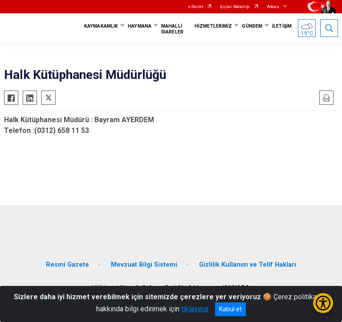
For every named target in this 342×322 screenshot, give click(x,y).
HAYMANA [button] (139, 26)
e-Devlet (195, 6)
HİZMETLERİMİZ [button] (213, 26)
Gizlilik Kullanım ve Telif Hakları (247, 264)
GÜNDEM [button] (252, 26)
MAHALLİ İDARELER (172, 29)
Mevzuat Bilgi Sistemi (144, 264)
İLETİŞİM (282, 26)
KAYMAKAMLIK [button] (101, 26)
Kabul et (230, 309)
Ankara (273, 6)
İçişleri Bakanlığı (235, 6)
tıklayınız (195, 309)
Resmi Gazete (67, 264)
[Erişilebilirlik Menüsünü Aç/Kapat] (323, 303)
